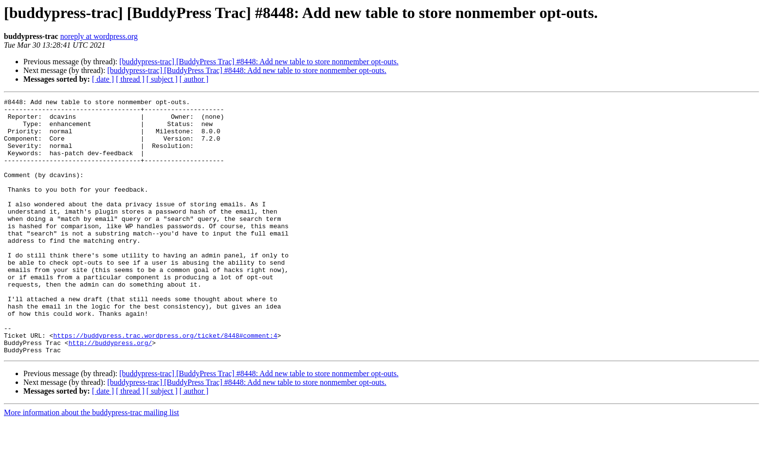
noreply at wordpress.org (99, 36)
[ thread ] (130, 79)
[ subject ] (162, 79)
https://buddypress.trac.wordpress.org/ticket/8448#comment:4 (165, 383)
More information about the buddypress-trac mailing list (91, 463)
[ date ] (103, 79)
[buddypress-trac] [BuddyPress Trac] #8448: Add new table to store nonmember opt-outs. (259, 61)
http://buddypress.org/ (110, 392)
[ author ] (194, 79)
